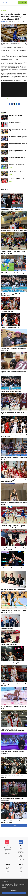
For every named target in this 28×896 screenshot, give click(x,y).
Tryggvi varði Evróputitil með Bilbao (11, 391)
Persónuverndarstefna (7, 849)
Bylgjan (21, 872)
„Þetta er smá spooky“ (7, 311)
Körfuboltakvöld (4, 99)
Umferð (21, 855)
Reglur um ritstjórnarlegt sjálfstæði (7, 848)
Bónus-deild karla (12, 99)
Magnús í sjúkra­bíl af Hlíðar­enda (15, 115)
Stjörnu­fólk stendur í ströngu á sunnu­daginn (13, 273)
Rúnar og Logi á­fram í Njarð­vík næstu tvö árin (13, 589)
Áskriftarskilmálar (21, 852)
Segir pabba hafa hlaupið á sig (15, 122)
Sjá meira (14, 825)
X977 (21, 875)
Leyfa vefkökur (14, 893)
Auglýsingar (20, 848)
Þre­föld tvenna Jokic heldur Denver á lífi (12, 568)
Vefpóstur (20, 856)
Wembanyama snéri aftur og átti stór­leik (12, 663)
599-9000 (8, 853)
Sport (7, 868)
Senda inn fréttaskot (21, 859)
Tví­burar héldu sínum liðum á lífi (10, 327)
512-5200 (21, 847)
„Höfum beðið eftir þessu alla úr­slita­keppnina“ (14, 230)
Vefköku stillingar (14, 890)
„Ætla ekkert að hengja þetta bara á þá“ (17, 157)
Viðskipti (7, 867)
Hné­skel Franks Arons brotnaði (9, 644)
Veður (21, 871)
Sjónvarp (7, 872)
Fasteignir (20, 867)
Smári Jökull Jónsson (5, 21)
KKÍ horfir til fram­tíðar (7, 628)
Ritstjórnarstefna (20, 851)
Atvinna (21, 868)
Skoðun (7, 871)
